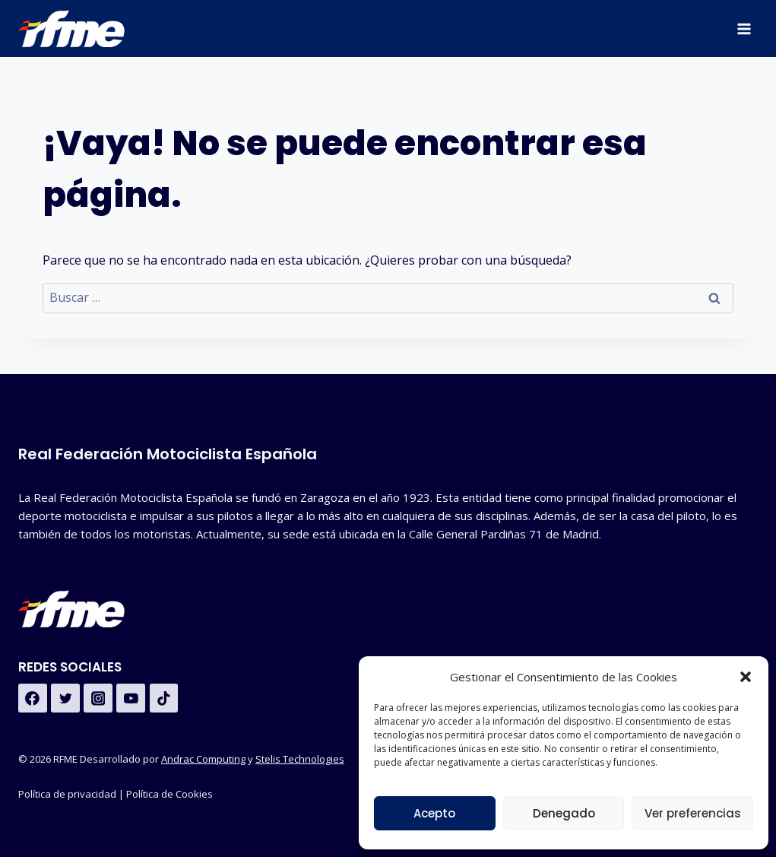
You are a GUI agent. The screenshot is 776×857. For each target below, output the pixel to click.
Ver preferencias (693, 813)
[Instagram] (98, 698)
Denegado (564, 813)
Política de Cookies (170, 794)
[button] (745, 676)
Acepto (434, 813)
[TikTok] (164, 698)
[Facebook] (32, 698)
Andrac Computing (203, 759)
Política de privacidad (67, 794)
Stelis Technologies (299, 759)
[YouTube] (130, 698)
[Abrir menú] (744, 28)
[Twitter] (65, 698)
